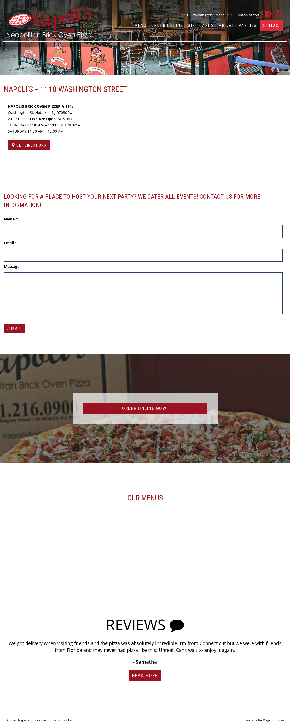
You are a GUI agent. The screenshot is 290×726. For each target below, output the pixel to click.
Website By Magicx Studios (265, 720)
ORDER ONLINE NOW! (145, 408)
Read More (145, 675)
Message (11, 266)
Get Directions (28, 145)
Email (10, 243)
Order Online (167, 25)
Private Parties (238, 25)
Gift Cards (201, 25)
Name (11, 219)
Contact (272, 25)
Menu (140, 25)
